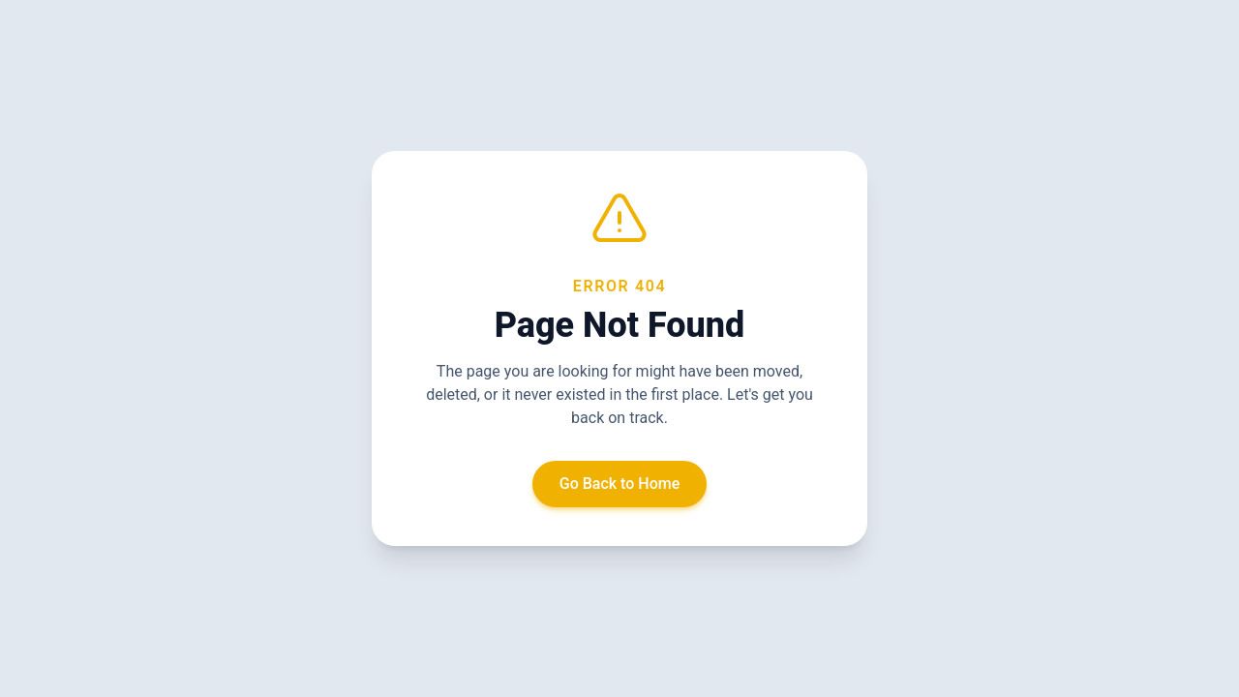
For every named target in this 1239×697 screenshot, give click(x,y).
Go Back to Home (619, 483)
